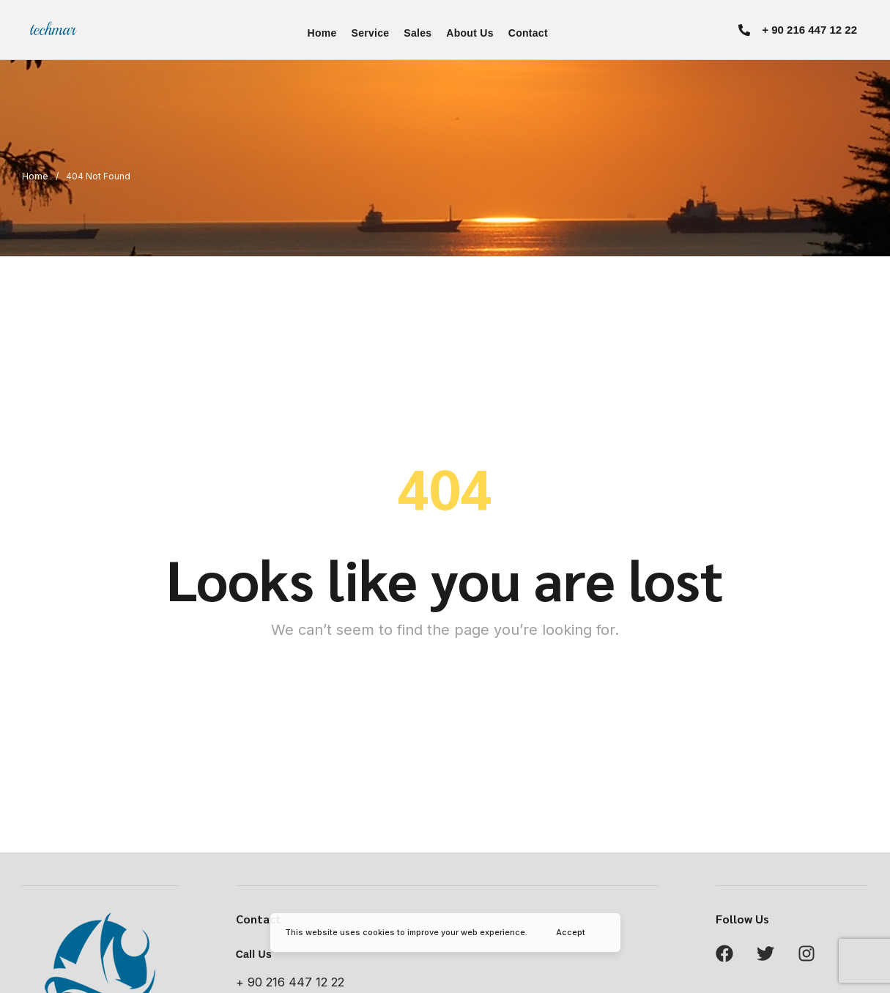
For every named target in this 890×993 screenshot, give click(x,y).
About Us (469, 33)
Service (371, 33)
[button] (798, 29)
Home (322, 33)
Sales (417, 33)
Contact (528, 33)
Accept (570, 932)
